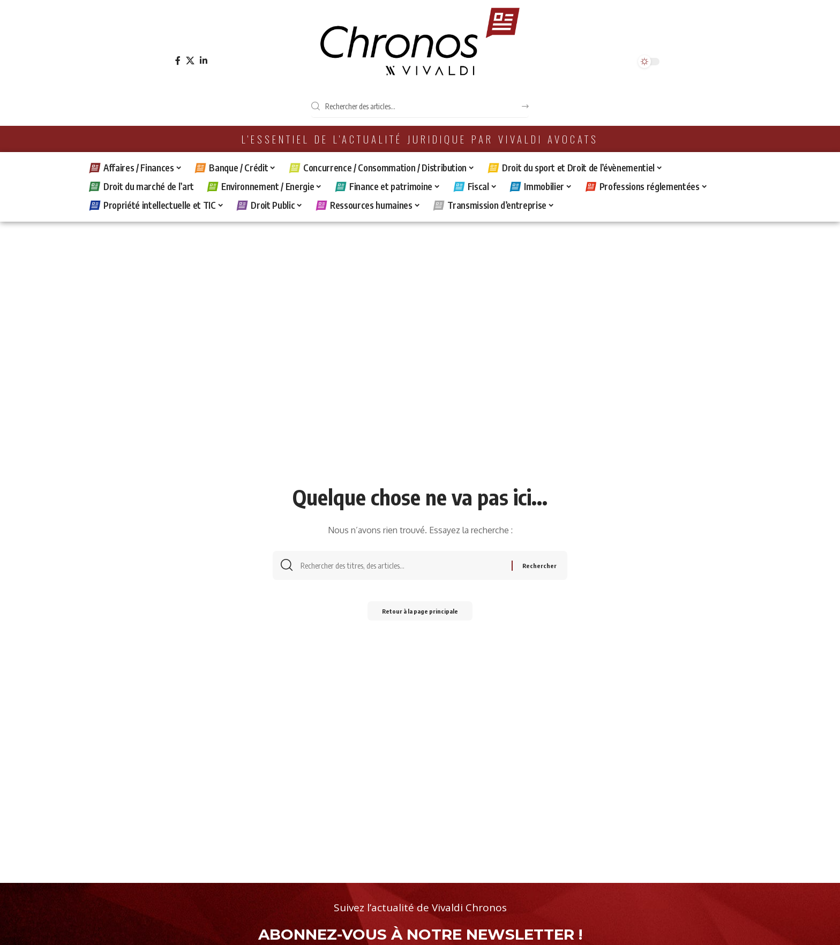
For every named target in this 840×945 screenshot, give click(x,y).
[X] (190, 61)
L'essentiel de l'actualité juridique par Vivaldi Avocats (420, 139)
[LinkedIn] (203, 61)
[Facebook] (177, 61)
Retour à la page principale (420, 614)
